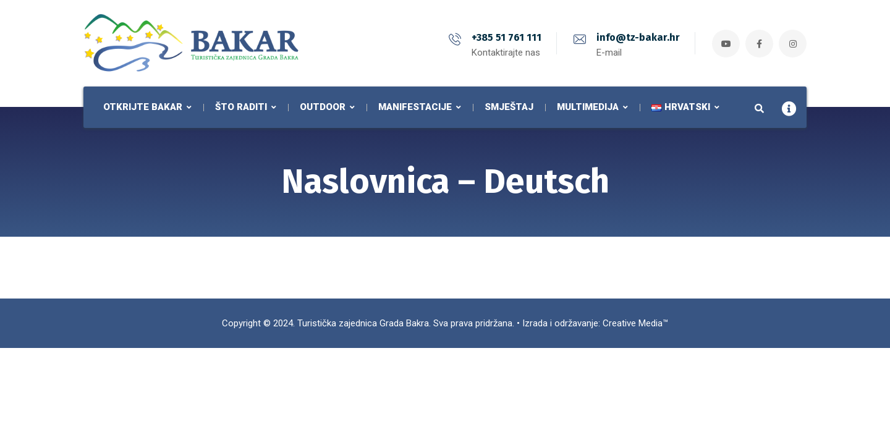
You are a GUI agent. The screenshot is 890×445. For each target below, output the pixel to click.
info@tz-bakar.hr (638, 37)
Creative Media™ (635, 323)
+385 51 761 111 (506, 37)
